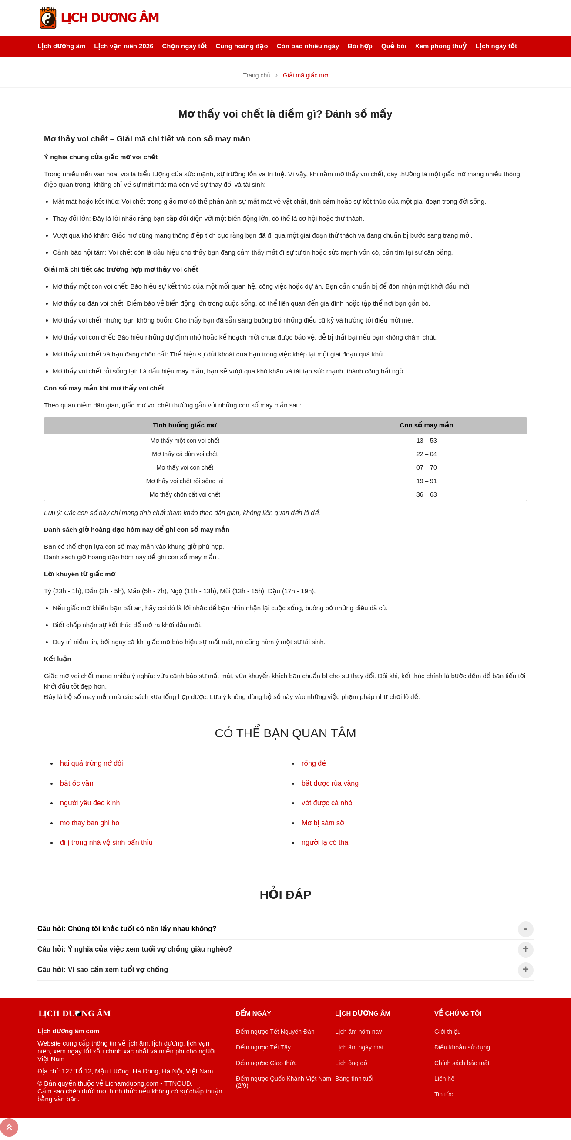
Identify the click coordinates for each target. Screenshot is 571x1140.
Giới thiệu (447, 1031)
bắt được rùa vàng (330, 783)
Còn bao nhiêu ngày (308, 46)
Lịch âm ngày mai (359, 1047)
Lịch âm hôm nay (358, 1031)
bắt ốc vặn (77, 783)
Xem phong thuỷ (441, 46)
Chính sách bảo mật (462, 1062)
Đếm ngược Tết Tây (263, 1047)
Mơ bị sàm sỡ (323, 823)
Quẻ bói (393, 46)
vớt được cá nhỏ (327, 803)
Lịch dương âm (61, 46)
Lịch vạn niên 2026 (123, 46)
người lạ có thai (326, 842)
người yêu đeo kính (90, 803)
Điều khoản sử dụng (462, 1047)
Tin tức (443, 1094)
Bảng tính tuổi (354, 1078)
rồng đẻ (314, 763)
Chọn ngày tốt (184, 46)
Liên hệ (444, 1078)
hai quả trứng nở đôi (91, 763)
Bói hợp (360, 46)
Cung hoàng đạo (242, 46)
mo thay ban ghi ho (89, 823)
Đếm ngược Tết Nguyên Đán (275, 1031)
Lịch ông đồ (351, 1062)
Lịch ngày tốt (496, 46)
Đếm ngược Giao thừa (266, 1062)
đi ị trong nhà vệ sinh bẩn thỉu (106, 842)
